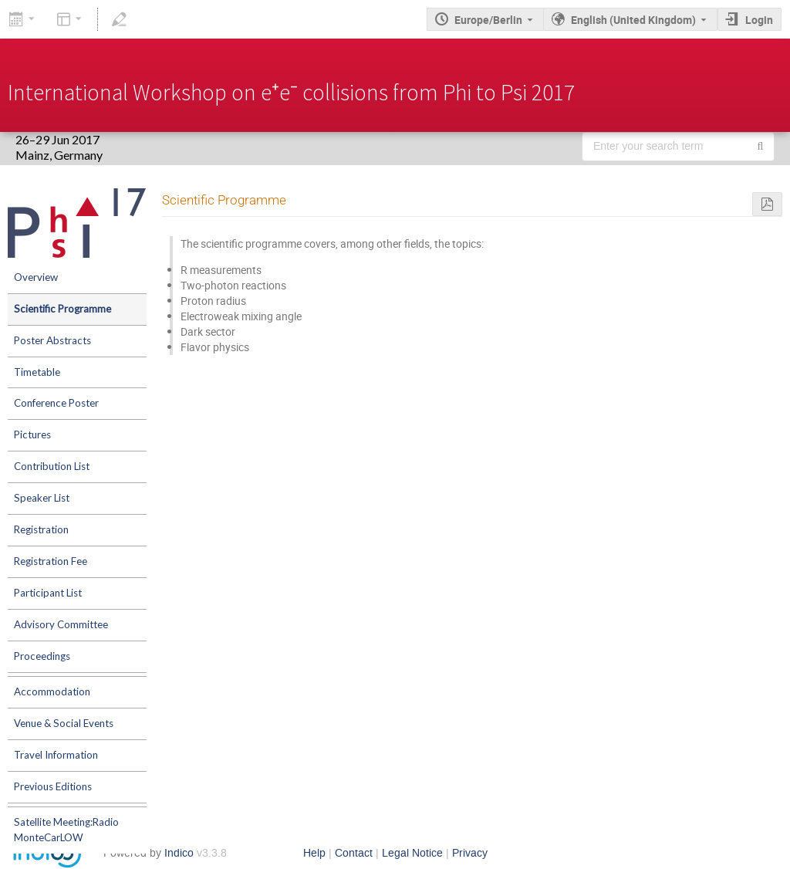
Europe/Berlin (488, 19)
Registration (41, 529)
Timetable (37, 372)
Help (314, 853)
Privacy (470, 853)
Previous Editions (53, 786)
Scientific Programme (62, 309)
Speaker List (41, 498)
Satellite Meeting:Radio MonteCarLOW (66, 830)
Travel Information (56, 755)
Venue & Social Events (63, 723)
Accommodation (52, 691)
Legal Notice (412, 853)
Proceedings (42, 656)
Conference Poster (56, 403)
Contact (354, 853)
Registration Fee (50, 561)
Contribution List (51, 466)
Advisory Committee (61, 624)
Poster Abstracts (52, 340)
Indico (179, 853)
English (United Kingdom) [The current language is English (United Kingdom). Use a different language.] (633, 19)
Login (759, 19)
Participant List (48, 593)
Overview (36, 277)
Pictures (32, 434)
